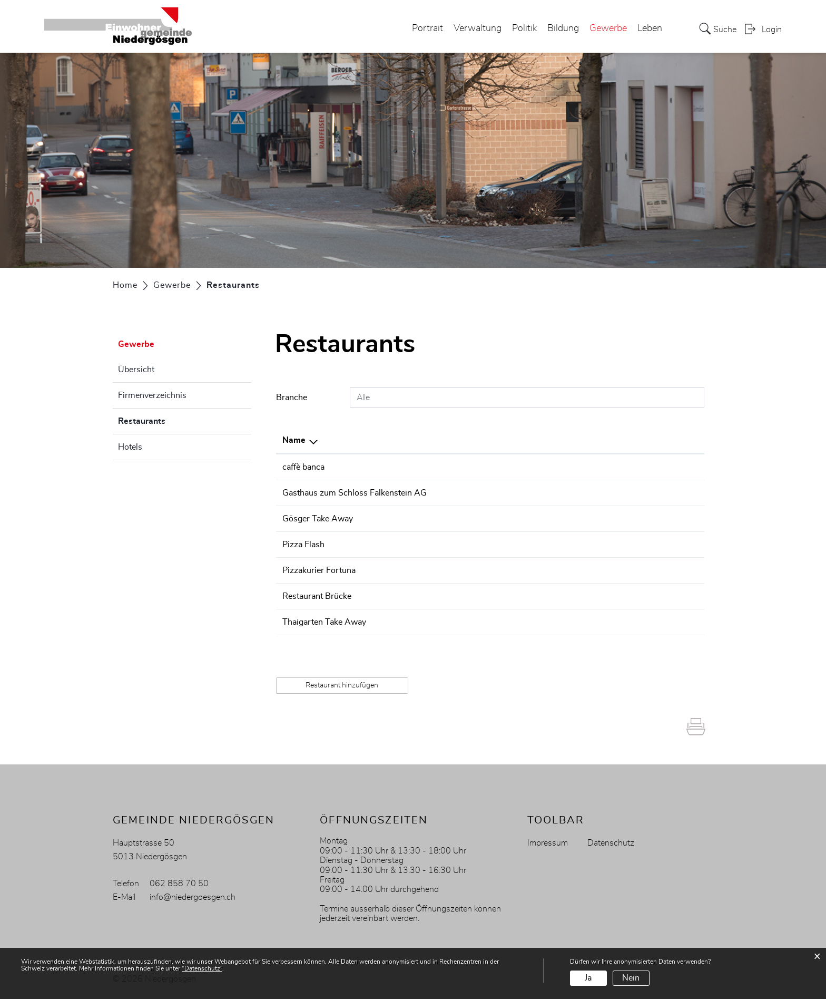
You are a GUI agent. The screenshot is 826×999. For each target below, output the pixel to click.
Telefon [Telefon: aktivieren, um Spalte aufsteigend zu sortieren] (487, 440)
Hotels (130, 447)
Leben (649, 28)
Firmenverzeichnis (152, 395)
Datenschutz (610, 843)
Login (772, 29)
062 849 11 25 (502, 596)
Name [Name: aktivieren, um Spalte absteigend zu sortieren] (294, 440)
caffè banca (303, 467)
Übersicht (136, 369)
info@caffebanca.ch (596, 467)
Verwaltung (478, 28)
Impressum (547, 843)
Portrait (427, 28)
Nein (631, 978)
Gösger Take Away (317, 519)
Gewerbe (608, 28)
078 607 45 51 (502, 622)
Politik (524, 28)
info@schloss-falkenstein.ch (612, 493)
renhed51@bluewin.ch (601, 622)
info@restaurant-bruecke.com (615, 596)
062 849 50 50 (502, 467)
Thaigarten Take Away (324, 622)
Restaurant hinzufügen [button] (342, 685)
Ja (588, 978)
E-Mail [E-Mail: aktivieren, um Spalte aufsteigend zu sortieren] (571, 440)
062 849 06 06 (502, 544)
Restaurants (168, 419)
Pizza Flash (303, 544)
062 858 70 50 (179, 883)
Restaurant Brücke (316, 596)
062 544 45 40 (502, 519)
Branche (291, 397)
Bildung (563, 28)
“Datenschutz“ (202, 968)
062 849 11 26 (502, 493)
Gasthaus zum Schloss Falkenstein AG (354, 493)
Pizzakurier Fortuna (319, 570)
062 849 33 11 (502, 570)
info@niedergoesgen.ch (192, 897)
